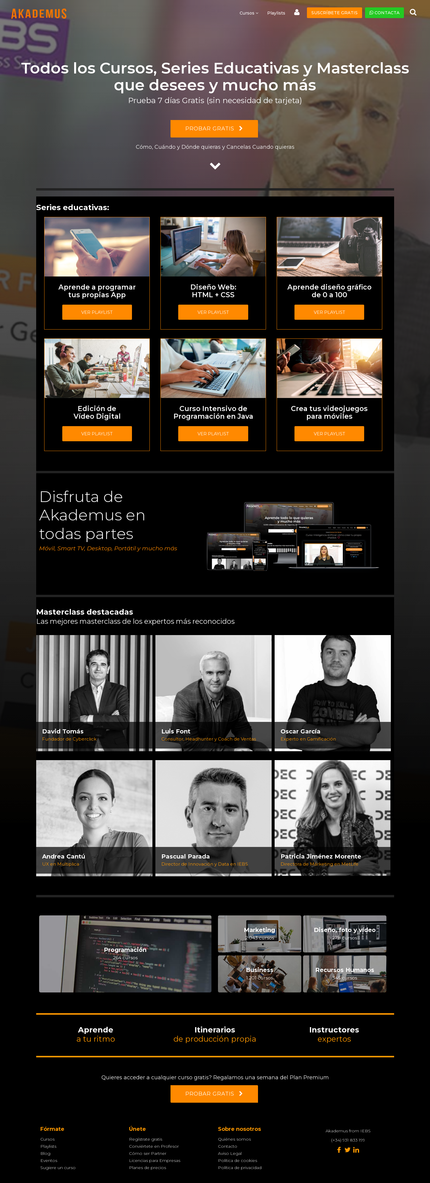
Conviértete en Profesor (154, 1146)
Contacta (384, 12)
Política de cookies (237, 1160)
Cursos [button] (249, 13)
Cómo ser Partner (147, 1153)
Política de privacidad (240, 1167)
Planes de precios (147, 1167)
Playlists (276, 13)
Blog (45, 1153)
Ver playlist (97, 312)
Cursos (47, 1139)
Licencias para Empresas (154, 1160)
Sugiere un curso (58, 1167)
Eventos (48, 1160)
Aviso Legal (230, 1153)
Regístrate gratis (145, 1139)
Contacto (227, 1146)
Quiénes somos (234, 1139)
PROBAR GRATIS (214, 128)
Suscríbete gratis (334, 12)
